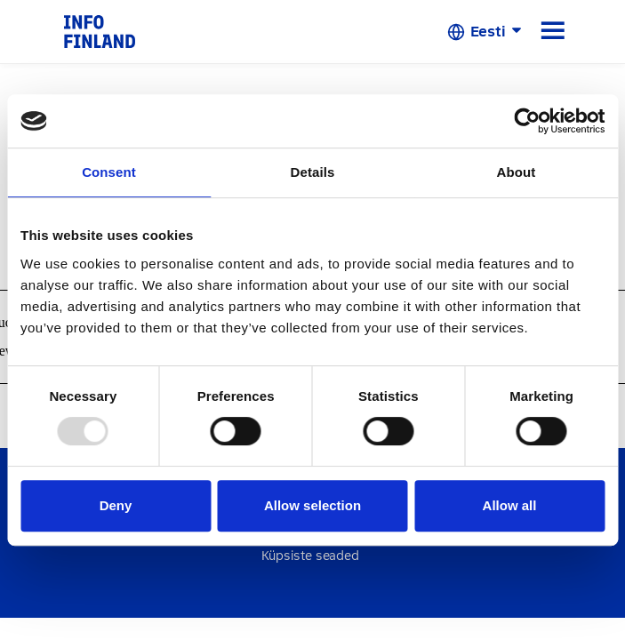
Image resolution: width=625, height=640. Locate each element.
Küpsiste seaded (310, 556)
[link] (99, 30)
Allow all (510, 505)
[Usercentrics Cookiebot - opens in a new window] (527, 121)
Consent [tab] (109, 172)
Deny (116, 505)
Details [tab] (313, 172)
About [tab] (516, 172)
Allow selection (312, 505)
